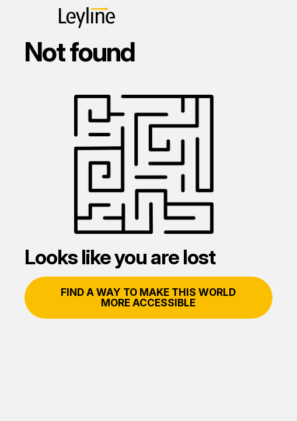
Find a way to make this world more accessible (148, 297)
